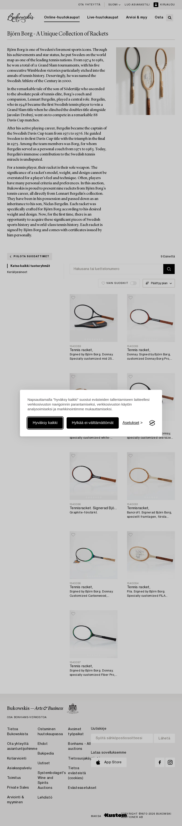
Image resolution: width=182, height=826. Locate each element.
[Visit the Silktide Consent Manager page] (152, 423)
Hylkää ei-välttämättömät (93, 423)
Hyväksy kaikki (45, 423)
